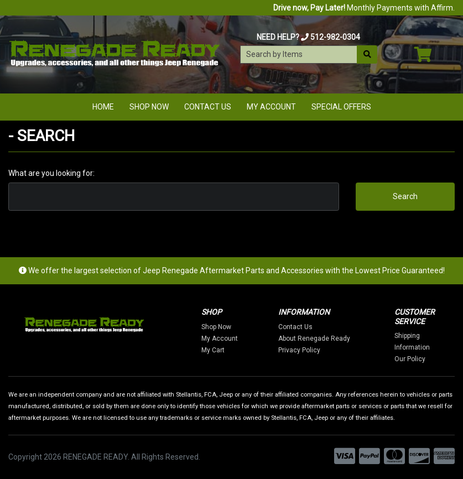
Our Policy (409, 359)
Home (103, 106)
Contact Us (207, 106)
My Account (271, 106)
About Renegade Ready (314, 338)
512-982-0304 (335, 37)
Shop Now (149, 106)
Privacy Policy (299, 350)
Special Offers (341, 106)
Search (405, 196)
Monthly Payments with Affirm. (364, 7)
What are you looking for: (51, 173)
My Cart (213, 350)
